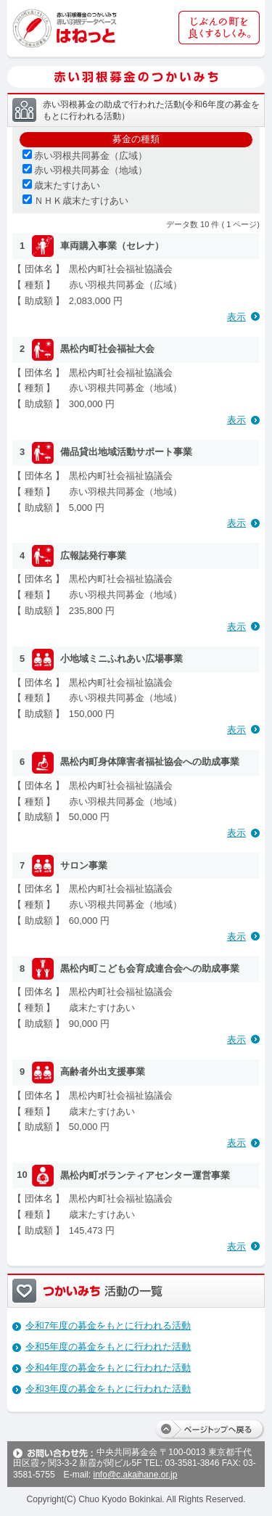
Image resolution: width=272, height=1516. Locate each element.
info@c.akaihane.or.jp (135, 1475)
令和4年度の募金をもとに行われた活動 (108, 1367)
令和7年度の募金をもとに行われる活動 (108, 1325)
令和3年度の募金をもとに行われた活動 (108, 1388)
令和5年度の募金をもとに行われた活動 (108, 1346)
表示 (236, 316)
